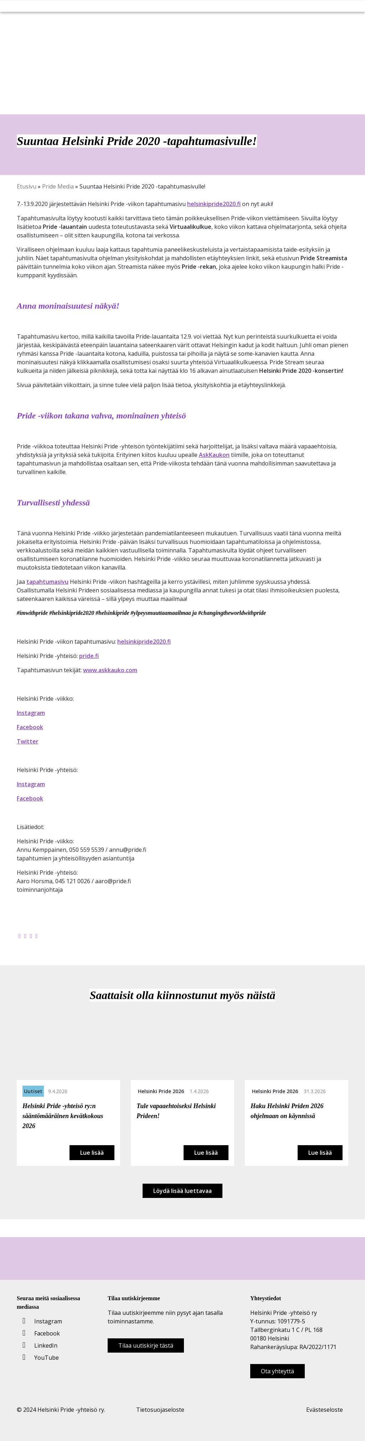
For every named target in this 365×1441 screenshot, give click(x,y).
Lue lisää (92, 1153)
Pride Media (58, 186)
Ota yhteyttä (277, 1371)
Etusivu (26, 186)
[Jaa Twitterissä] (25, 936)
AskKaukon (214, 455)
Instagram (31, 713)
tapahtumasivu (47, 582)
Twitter (27, 741)
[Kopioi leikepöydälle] (37, 936)
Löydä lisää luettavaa (182, 1191)
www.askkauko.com (110, 670)
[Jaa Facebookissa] (20, 936)
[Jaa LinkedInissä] (31, 936)
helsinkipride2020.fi (214, 204)
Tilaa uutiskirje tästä (145, 1345)
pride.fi (89, 656)
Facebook (30, 727)
